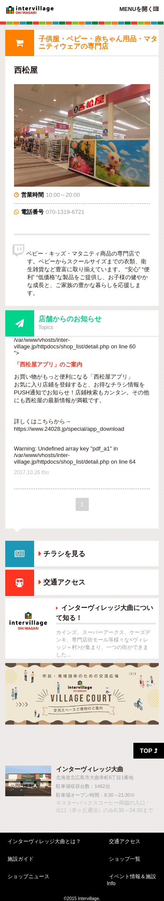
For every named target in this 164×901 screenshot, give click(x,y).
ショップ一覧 (124, 859)
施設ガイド (20, 859)
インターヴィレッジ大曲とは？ (44, 841)
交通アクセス (64, 582)
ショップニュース (28, 876)
